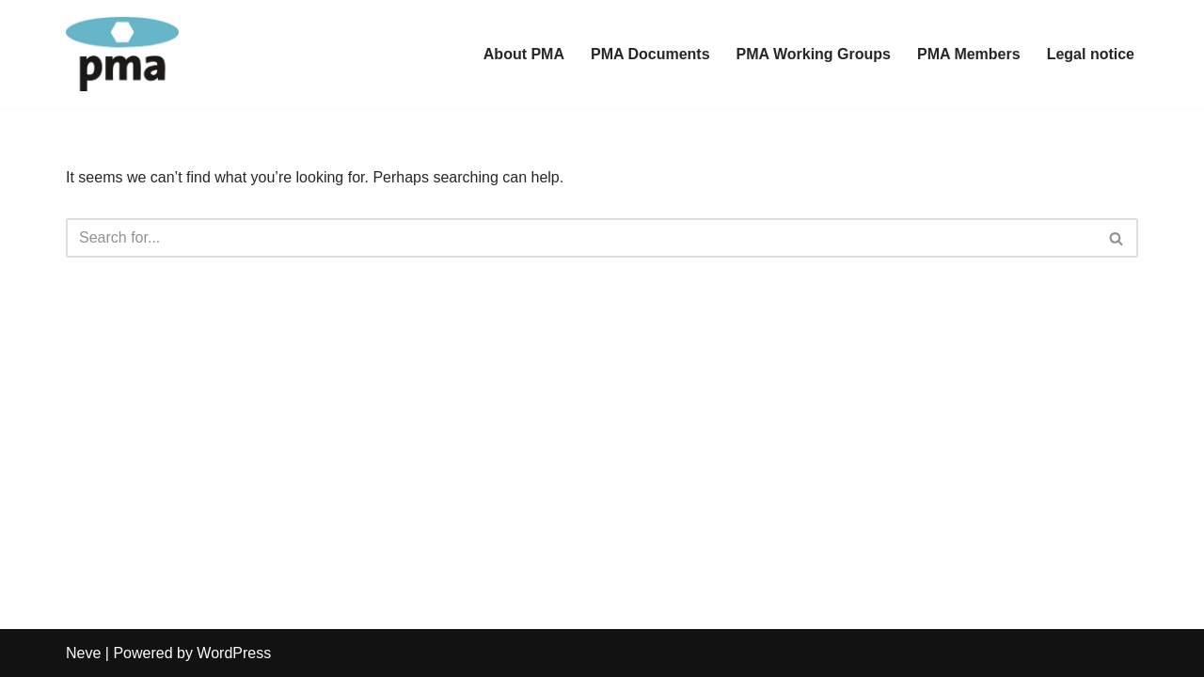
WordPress (234, 653)
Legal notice (1090, 54)
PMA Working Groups (814, 54)
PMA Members (969, 54)
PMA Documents (650, 54)
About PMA (523, 54)
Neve (83, 653)
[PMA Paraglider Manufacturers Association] (122, 54)
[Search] (581, 238)
